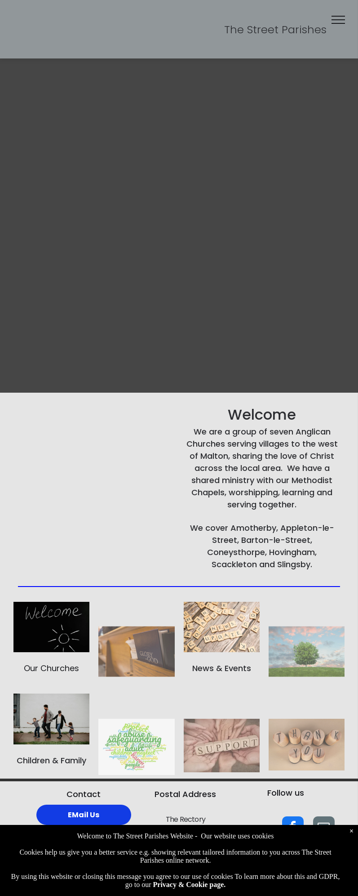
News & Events (221, 668)
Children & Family (51, 760)
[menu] (338, 19)
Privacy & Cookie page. (189, 884)
